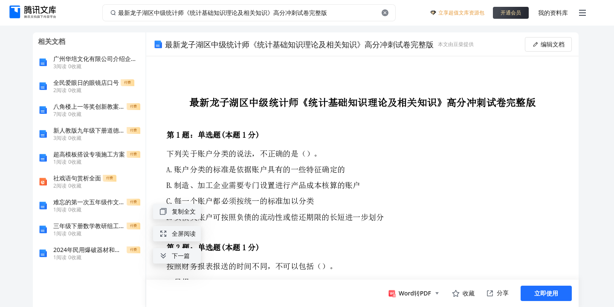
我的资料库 (553, 13)
